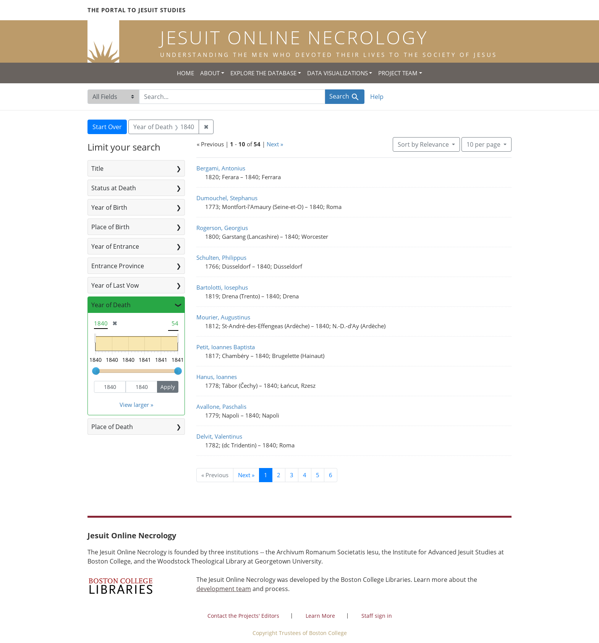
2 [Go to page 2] (278, 475)
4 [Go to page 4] (304, 475)
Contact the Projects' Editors (243, 615)
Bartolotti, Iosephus (222, 287)
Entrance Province (117, 266)
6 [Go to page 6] (330, 475)
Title (97, 168)
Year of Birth (109, 207)
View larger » (136, 404)
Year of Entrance (115, 246)
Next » (275, 144)
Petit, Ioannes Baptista (225, 347)
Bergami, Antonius (220, 168)
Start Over (107, 127)
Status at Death (113, 188)
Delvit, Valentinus (219, 436)
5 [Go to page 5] (317, 475)
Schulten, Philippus (221, 257)
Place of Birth (110, 227)
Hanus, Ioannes (216, 377)
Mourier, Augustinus (223, 317)
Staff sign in (376, 615)
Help (377, 96)
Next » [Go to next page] (246, 475)
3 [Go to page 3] (291, 475)
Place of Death (112, 427)
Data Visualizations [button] (337, 73)
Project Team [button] (398, 73)
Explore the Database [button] (263, 73)
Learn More (320, 615)
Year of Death (111, 305)
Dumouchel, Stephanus (226, 198)
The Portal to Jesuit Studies (136, 10)
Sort (424, 144)
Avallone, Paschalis (221, 406)
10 (484, 144)
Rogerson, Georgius (222, 228)
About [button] (210, 73)
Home (185, 73)
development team (223, 589)
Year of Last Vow (115, 285)
